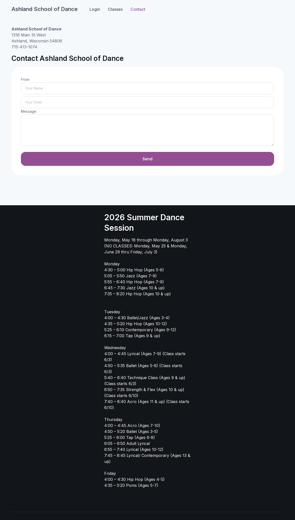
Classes (115, 9)
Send (147, 158)
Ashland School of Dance (44, 9)
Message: (29, 111)
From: (25, 79)
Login (95, 9)
